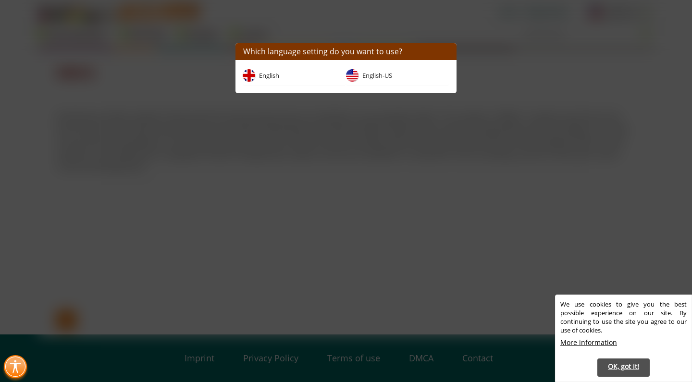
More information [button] (588, 342)
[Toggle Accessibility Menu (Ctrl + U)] (15, 366)
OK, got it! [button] (623, 366)
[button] (446, 51)
